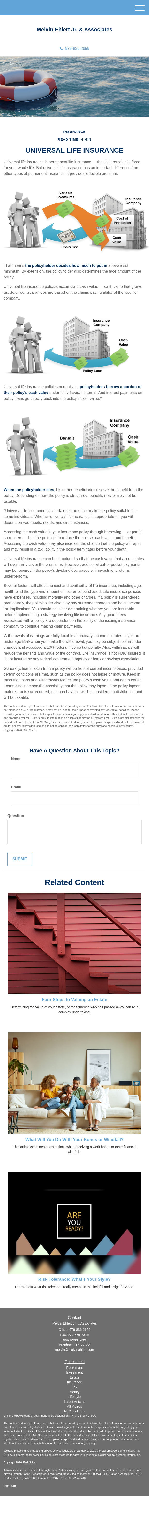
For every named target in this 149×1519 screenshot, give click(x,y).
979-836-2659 (74, 48)
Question (15, 816)
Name (16, 759)
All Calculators (74, 1411)
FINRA (94, 1474)
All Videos (74, 1406)
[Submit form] (19, 859)
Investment (74, 1372)
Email (16, 787)
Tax (74, 1387)
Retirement (74, 1368)
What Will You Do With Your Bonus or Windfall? (74, 1139)
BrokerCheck (87, 1415)
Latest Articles (74, 1401)
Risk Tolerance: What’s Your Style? (74, 1279)
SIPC (105, 1474)
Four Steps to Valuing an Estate (74, 999)
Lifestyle (74, 1397)
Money (74, 1392)
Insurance (74, 1382)
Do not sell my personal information (119, 1454)
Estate (74, 1377)
